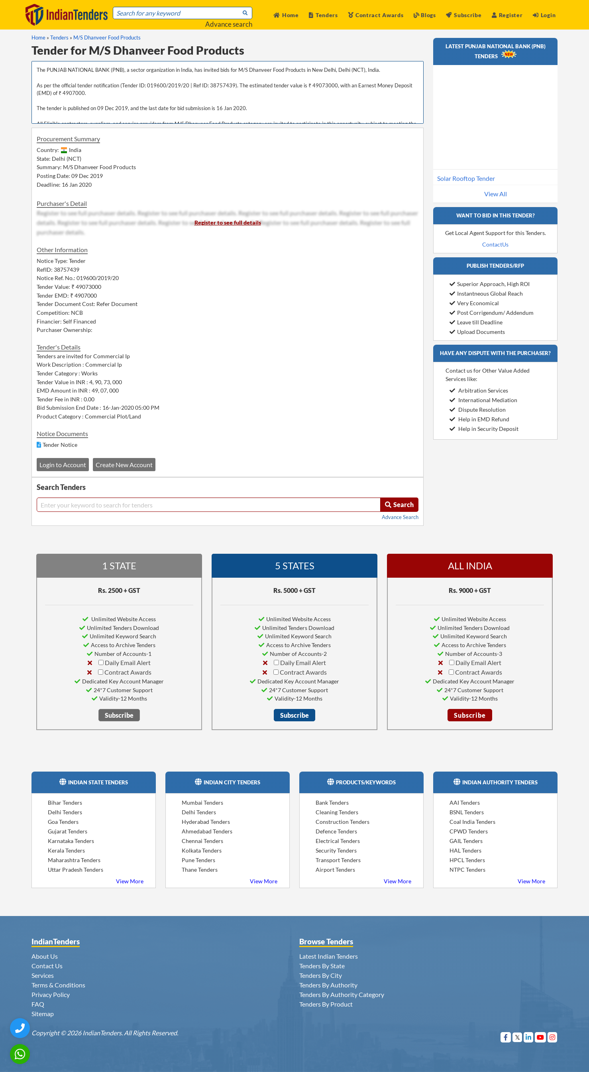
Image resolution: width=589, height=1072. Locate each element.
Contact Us (47, 965)
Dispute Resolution (478, 409)
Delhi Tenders (65, 812)
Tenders (323, 15)
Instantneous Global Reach (486, 293)
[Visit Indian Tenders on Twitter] (517, 1037)
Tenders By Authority (328, 985)
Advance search (228, 24)
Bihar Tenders (65, 802)
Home (286, 15)
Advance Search (400, 517)
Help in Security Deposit (484, 428)
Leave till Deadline (476, 322)
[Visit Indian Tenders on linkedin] (529, 1037)
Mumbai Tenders (202, 802)
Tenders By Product (326, 1004)
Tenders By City (320, 975)
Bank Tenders (332, 802)
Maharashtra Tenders (74, 860)
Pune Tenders (198, 860)
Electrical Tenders (338, 840)
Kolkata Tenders (202, 850)
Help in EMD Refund (479, 419)
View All (495, 193)
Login (544, 15)
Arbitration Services (479, 390)
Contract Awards (375, 15)
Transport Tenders (338, 860)
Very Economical (474, 303)
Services (42, 975)
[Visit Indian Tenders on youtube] (540, 1037)
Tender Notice (60, 444)
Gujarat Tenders (67, 831)
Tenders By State (322, 965)
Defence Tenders (336, 831)
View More (129, 881)
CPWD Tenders (469, 831)
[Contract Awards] (100, 672)
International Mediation (483, 400)
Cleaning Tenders (337, 812)
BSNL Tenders (467, 812)
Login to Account (62, 464)
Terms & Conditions (58, 985)
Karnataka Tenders (71, 840)
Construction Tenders (342, 821)
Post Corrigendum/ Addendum (492, 312)
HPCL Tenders (467, 860)
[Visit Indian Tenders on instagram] (553, 1037)
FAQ (37, 1004)
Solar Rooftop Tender (466, 184)
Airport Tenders (335, 869)
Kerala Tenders (66, 850)
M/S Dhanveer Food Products (107, 37)
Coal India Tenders (472, 821)
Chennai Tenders (202, 840)
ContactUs (495, 244)
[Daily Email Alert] (101, 662)
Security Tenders (336, 850)
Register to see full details (227, 222)
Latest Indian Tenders (328, 956)
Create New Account (124, 464)
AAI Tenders (465, 802)
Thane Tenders (200, 869)
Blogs (425, 15)
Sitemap (42, 1013)
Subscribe (463, 15)
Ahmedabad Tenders (207, 831)
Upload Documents (477, 331)
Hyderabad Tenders (206, 821)
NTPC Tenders (467, 869)
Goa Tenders (63, 821)
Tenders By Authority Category (341, 994)
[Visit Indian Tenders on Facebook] (506, 1037)
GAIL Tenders (466, 840)
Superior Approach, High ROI (490, 283)
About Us (44, 956)
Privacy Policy (50, 994)
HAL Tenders (465, 850)
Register (507, 15)
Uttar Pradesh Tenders (75, 869)
